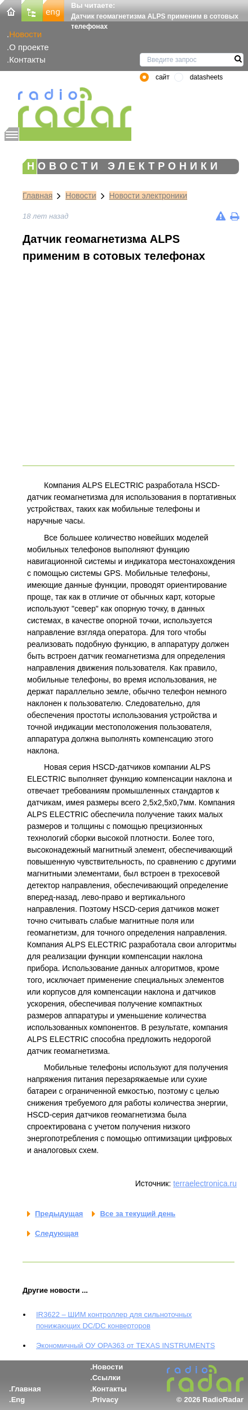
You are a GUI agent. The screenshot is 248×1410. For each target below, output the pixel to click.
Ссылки (106, 1377)
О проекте (28, 47)
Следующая (56, 1233)
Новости (25, 34)
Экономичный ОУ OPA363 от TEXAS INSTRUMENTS (125, 1345)
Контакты (27, 59)
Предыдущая (59, 1213)
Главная (37, 195)
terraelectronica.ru (205, 1183)
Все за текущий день (137, 1213)
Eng (18, 1399)
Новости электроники (148, 195)
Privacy (105, 1399)
